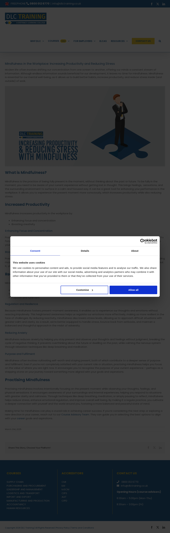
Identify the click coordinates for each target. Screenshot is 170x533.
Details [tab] (85, 250)
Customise (84, 289)
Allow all (133, 289)
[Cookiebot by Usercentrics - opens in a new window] (142, 241)
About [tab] (134, 250)
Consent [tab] (35, 250)
